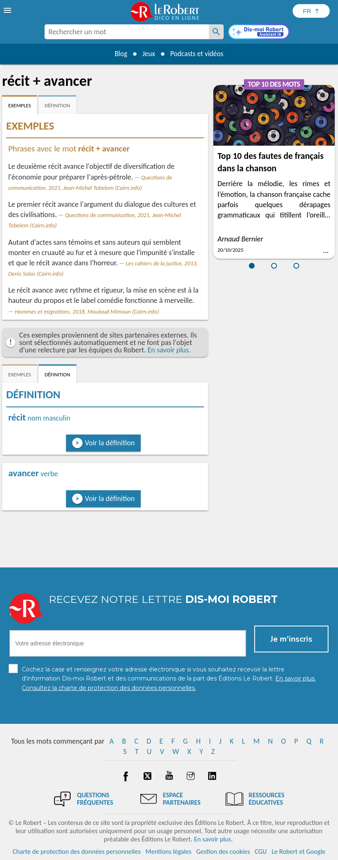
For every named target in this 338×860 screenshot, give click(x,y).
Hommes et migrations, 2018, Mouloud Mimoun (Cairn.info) (87, 311)
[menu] (8, 10)
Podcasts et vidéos (198, 53)
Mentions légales (168, 851)
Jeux (147, 53)
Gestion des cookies (223, 851)
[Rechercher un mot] (216, 31)
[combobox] (127, 31)
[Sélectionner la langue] (311, 11)
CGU (261, 851)
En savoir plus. (169, 349)
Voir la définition (110, 442)
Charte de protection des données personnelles (77, 851)
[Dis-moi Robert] (259, 32)
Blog (118, 53)
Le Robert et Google (299, 851)
